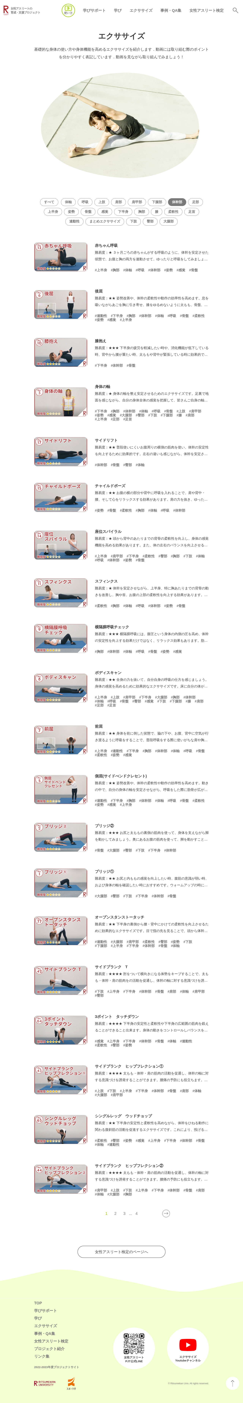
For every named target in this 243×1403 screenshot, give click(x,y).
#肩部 (190, 415)
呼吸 (85, 202)
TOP (38, 1303)
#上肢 (181, 411)
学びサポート (94, 10)
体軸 (68, 202)
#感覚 (181, 270)
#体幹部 (154, 270)
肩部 (118, 202)
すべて (49, 202)
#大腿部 (126, 415)
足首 (191, 212)
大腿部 (168, 221)
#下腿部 (167, 415)
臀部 (150, 221)
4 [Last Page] (137, 1213)
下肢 (133, 221)
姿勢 (71, 212)
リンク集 (41, 1356)
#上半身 (101, 270)
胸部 (141, 212)
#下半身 (117, 316)
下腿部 (157, 202)
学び (118, 10)
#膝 (179, 415)
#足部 (115, 419)
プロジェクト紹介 (49, 1349)
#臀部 (140, 415)
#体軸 (127, 270)
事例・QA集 (170, 10)
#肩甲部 (195, 411)
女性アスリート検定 (206, 10)
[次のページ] (166, 1213)
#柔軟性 (199, 316)
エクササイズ (141, 10)
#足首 (127, 419)
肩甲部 (137, 202)
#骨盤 (193, 270)
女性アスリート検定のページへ (121, 1252)
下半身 (123, 212)
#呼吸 (140, 270)
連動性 (74, 221)
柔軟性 (173, 212)
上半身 (53, 212)
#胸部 (115, 270)
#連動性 (101, 316)
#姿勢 (168, 270)
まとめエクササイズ (104, 221)
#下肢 (152, 415)
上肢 (101, 202)
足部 (195, 202)
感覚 (104, 212)
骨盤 (88, 212)
